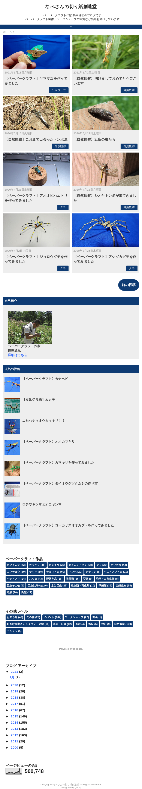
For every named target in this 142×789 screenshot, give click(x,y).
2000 (15, 747)
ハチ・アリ (13, 578)
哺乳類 (70, 578)
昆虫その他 (13, 585)
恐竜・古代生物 (105, 578)
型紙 (85, 578)
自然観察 (129, 90)
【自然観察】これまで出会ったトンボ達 (35, 139)
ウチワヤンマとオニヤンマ (42, 504)
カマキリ (34, 564)
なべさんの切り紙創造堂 (71, 6)
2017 (15, 703)
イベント (49, 617)
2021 (15, 671)
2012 (15, 735)
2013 (15, 728)
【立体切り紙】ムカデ (38, 399)
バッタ (33, 578)
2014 (15, 722)
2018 (15, 697)
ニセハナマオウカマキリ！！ (43, 420)
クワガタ (116, 564)
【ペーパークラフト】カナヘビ (45, 379)
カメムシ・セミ (78, 564)
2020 (15, 685)
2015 (15, 716)
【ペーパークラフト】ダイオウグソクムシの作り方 (60, 483)
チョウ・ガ (59, 90)
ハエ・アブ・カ (113, 571)
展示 (78, 624)
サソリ (33, 571)
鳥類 (24, 592)
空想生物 (121, 585)
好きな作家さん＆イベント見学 (25, 624)
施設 (91, 624)
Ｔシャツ (12, 631)
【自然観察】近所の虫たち (94, 139)
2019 (15, 691)
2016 (15, 710)
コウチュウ (13, 571)
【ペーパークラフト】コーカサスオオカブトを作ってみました (68, 525)
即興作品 (51, 578)
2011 (15, 741)
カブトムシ (13, 564)
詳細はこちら (17, 355)
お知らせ (12, 617)
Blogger (77, 649)
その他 (30, 617)
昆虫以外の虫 (35, 585)
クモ (63, 207)
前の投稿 (129, 285)
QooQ (78, 787)
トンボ (73, 571)
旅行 (104, 624)
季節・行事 (59, 624)
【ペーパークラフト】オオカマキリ (48, 441)
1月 (12, 677)
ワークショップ (74, 617)
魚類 (9, 592)
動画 (95, 617)
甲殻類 (102, 585)
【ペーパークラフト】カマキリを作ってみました (58, 462)
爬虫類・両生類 (80, 585)
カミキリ (54, 564)
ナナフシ (91, 571)
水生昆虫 (56, 585)
